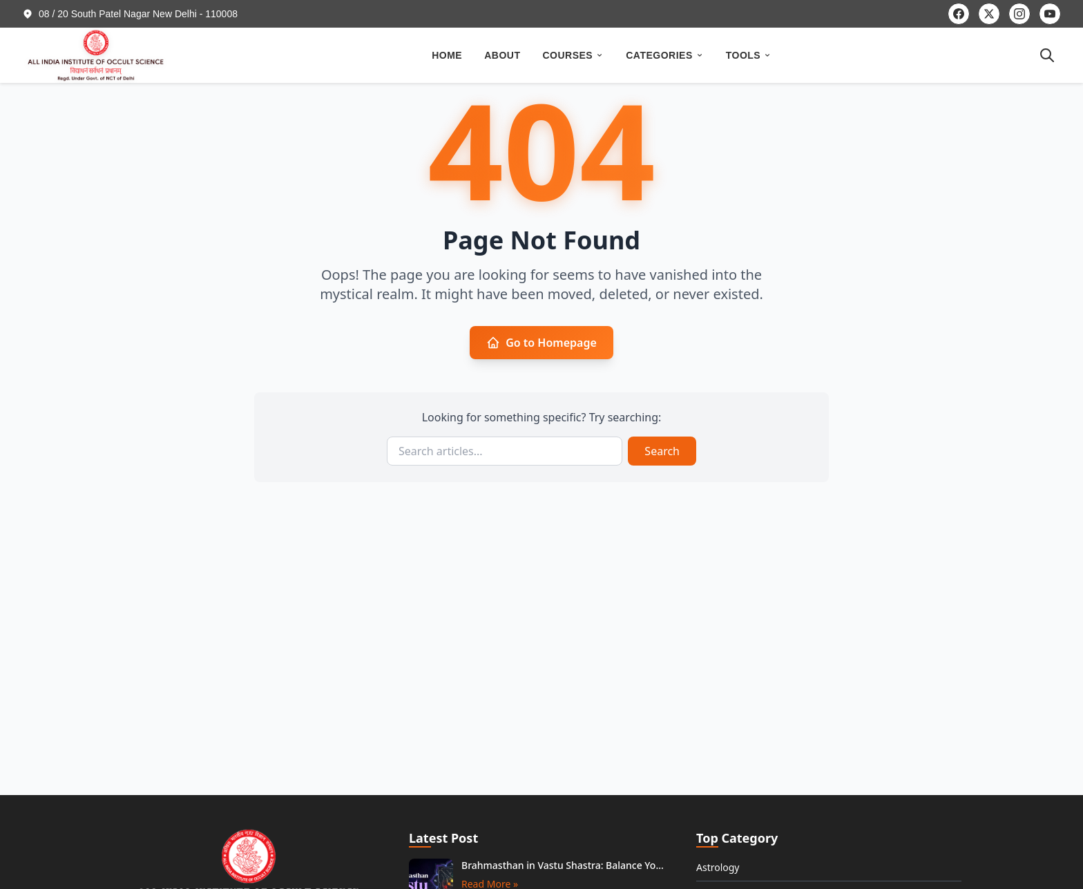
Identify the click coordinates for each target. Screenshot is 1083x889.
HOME (447, 55)
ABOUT (502, 55)
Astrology (718, 867)
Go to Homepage (541, 342)
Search (662, 451)
